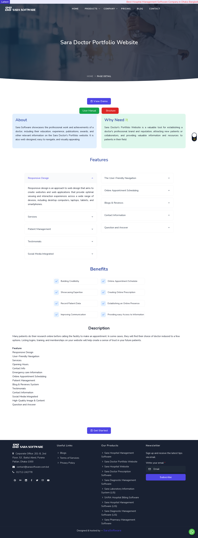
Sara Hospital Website (115, 466)
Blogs (61, 453)
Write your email (155, 463)
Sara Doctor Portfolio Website (119, 461)
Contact (154, 8)
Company (109, 8)
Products (91, 8)
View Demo (99, 101)
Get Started (99, 430)
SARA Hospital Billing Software (120, 497)
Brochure (111, 110)
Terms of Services (68, 458)
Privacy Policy (66, 463)
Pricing (126, 8)
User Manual (89, 110)
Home (75, 8)
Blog (140, 8)
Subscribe (166, 477)
